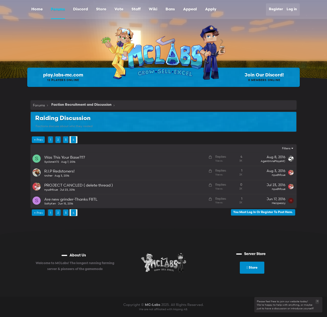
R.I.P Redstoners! (59, 171)
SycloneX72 (51, 162)
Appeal (190, 9)
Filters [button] (286, 148)
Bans (170, 9)
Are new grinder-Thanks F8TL (70, 199)
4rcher (48, 175)
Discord (80, 9)
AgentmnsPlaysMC (273, 161)
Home (37, 9)
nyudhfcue (278, 175)
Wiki (153, 9)
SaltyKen (50, 203)
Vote (118, 9)
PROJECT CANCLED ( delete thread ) (78, 185)
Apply (210, 9)
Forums (58, 9)
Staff (136, 9)
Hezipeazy (278, 203)
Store (101, 9)
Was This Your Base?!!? (64, 157)
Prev (40, 140)
